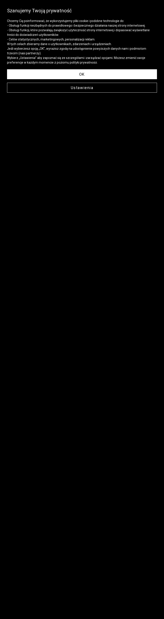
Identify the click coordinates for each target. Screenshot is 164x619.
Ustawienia (82, 87)
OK (82, 74)
